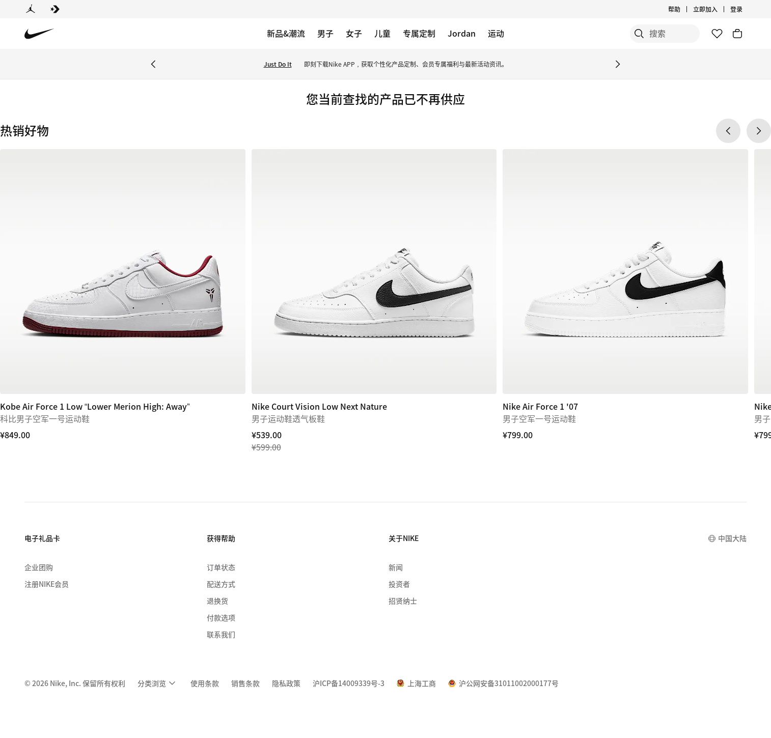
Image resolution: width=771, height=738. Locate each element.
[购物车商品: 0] (737, 33)
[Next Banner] (617, 64)
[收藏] (717, 33)
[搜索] (623, 33)
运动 (496, 33)
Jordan (462, 33)
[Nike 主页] (39, 34)
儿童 (382, 33)
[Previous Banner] (153, 64)
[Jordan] (30, 9)
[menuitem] (157, 683)
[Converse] (55, 9)
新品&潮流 (286, 33)
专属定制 (419, 33)
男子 (325, 33)
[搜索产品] (664, 33)
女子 (354, 33)
